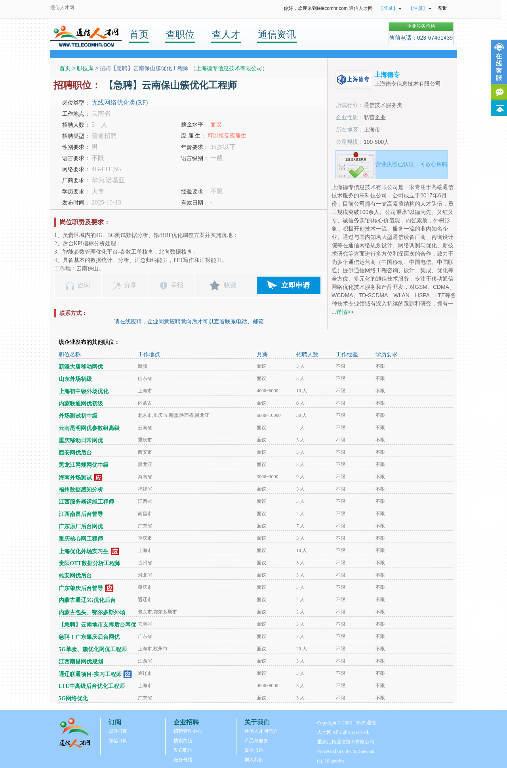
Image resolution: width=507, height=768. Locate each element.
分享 (130, 285)
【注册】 (417, 8)
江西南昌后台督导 (81, 514)
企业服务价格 (421, 26)
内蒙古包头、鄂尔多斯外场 (92, 612)
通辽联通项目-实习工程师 (90, 674)
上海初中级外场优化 (84, 391)
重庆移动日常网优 (81, 440)
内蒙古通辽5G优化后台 (87, 600)
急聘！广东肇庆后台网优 (89, 637)
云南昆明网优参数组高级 (89, 428)
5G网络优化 (73, 698)
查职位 (180, 34)
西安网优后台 (75, 453)
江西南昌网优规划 (81, 662)
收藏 (230, 285)
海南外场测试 (75, 478)
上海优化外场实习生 (84, 551)
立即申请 (295, 285)
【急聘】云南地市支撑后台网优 (97, 625)
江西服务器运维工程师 (86, 502)
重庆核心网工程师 (81, 539)
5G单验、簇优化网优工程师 (93, 649)
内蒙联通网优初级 (81, 404)
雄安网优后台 (75, 576)
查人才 (226, 34)
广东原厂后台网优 (81, 526)
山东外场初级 (75, 379)
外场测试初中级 (78, 416)
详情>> (345, 312)
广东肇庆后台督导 (81, 588)
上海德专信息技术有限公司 (229, 68)
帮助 (443, 8)
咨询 (83, 285)
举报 (177, 285)
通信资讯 (277, 34)
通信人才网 (62, 7)
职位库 (85, 68)
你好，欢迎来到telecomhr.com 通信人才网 (328, 8)
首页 (139, 34)
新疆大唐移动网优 (81, 367)
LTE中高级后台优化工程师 (92, 686)
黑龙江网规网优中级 (84, 465)
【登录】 (388, 8)
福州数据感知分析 (81, 490)
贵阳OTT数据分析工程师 (89, 563)
